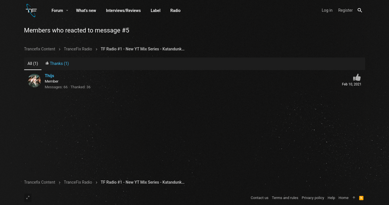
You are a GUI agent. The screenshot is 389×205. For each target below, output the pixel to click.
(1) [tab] (33, 63)
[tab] (56, 64)
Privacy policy (313, 198)
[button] (67, 10)
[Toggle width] (28, 198)
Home (344, 198)
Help (331, 198)
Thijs (49, 75)
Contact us (260, 198)
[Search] (360, 10)
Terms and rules (285, 198)
